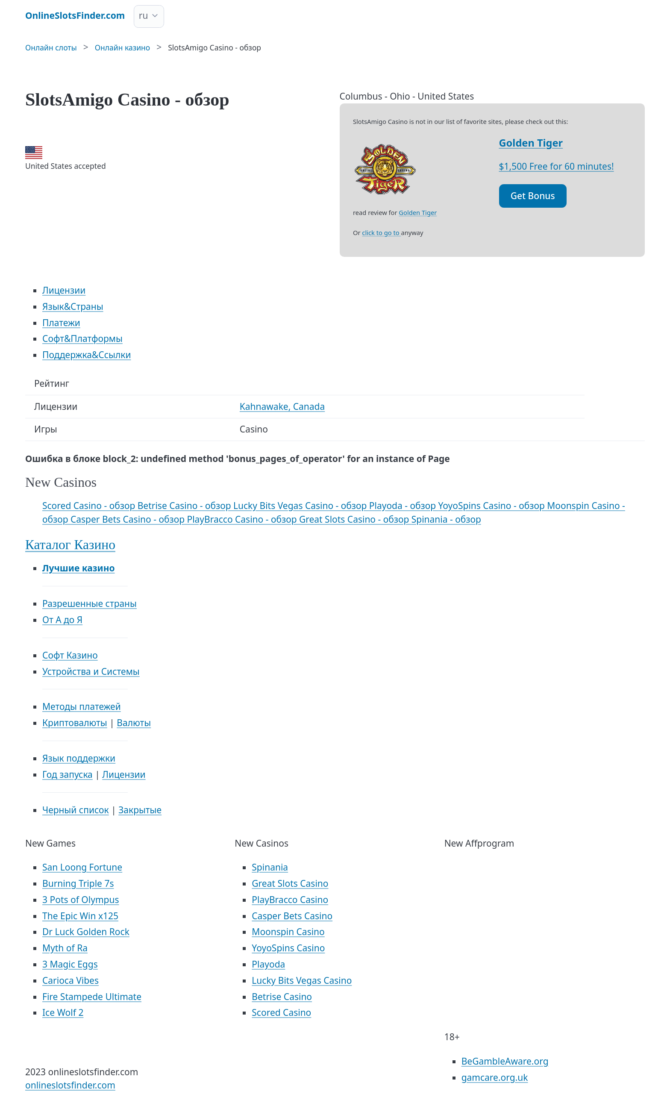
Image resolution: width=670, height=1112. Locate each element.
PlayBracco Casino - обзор (243, 519)
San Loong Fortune (82, 867)
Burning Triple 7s (78, 883)
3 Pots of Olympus (80, 900)
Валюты (134, 723)
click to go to (381, 232)
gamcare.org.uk (494, 1077)
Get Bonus (533, 196)
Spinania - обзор (446, 519)
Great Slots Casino (290, 883)
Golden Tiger (531, 143)
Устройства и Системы (91, 671)
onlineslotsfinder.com (70, 1085)
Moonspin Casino (288, 932)
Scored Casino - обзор (90, 506)
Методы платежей (81, 706)
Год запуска (67, 774)
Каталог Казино (70, 544)
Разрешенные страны (89, 603)
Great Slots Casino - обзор (355, 519)
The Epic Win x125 (80, 916)
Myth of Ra (65, 948)
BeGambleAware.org (505, 1061)
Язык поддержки (78, 758)
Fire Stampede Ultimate (91, 997)
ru (143, 15)
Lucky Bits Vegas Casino (302, 980)
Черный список (75, 810)
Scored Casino (281, 1012)
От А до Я (62, 620)
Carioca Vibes (70, 980)
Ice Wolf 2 (62, 1012)
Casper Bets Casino (292, 916)
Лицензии (123, 774)
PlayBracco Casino (290, 900)
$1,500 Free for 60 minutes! (556, 166)
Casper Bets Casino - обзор (129, 519)
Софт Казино (70, 655)
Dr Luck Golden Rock (85, 932)
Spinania (270, 867)
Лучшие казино (78, 568)
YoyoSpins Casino (288, 948)
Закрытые (140, 810)
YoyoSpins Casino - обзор (492, 506)
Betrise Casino (282, 997)
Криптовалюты (74, 723)
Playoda (268, 964)
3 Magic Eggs (70, 964)
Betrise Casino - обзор (185, 506)
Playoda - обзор (403, 506)
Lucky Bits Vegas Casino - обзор (301, 506)
